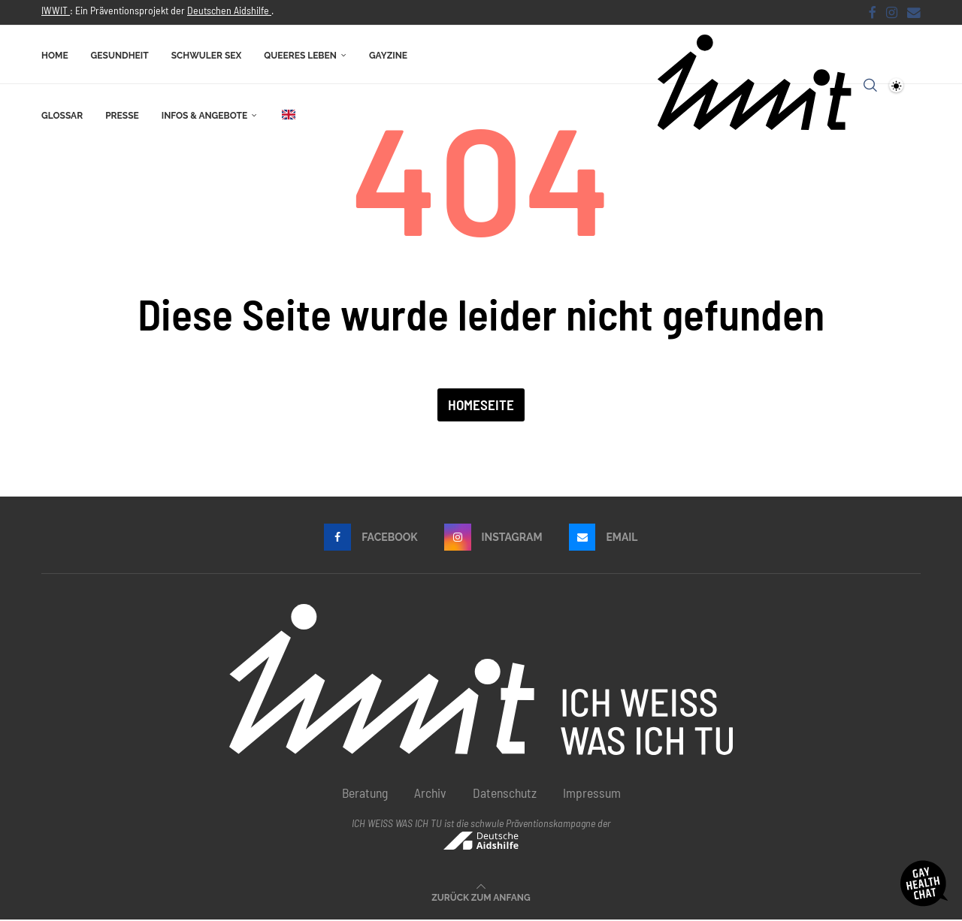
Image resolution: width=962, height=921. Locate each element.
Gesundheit (120, 55)
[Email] (914, 12)
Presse (122, 115)
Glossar (62, 115)
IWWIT (55, 10)
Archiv (430, 794)
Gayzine (388, 55)
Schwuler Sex (206, 55)
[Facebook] (872, 12)
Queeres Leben (300, 55)
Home (54, 55)
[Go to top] (480, 897)
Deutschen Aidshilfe (229, 10)
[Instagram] (891, 12)
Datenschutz (505, 794)
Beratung (365, 794)
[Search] (870, 85)
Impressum (592, 794)
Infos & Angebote (204, 115)
